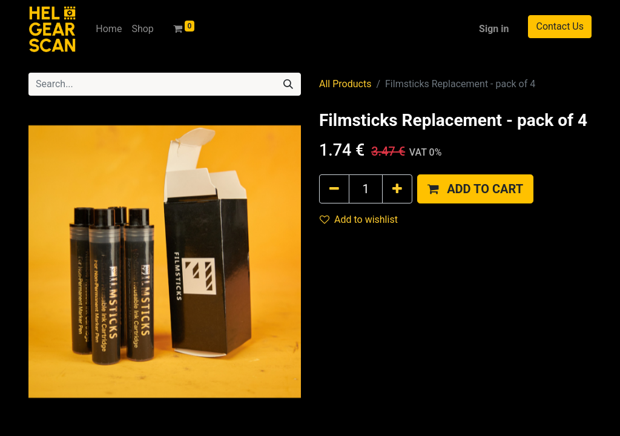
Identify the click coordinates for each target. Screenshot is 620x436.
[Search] (288, 84)
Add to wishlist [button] (359, 219)
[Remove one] (334, 188)
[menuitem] (109, 29)
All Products (345, 84)
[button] (475, 188)
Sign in (494, 29)
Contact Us (560, 26)
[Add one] (397, 188)
